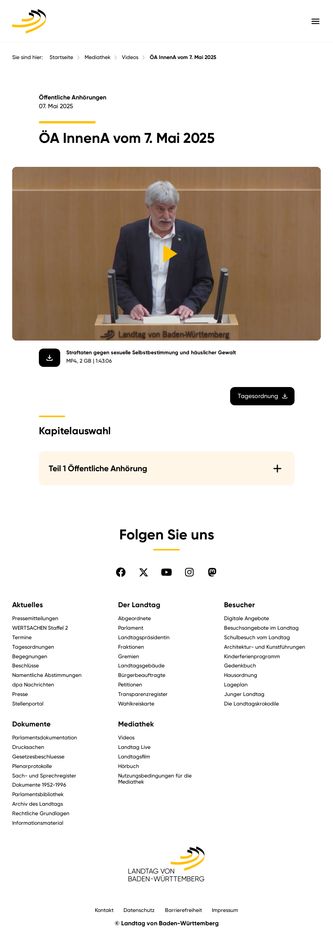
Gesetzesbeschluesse (38, 756)
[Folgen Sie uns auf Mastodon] (212, 572)
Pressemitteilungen (35, 618)
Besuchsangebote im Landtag (261, 627)
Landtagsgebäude (141, 665)
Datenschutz (139, 910)
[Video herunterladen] (49, 357)
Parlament (130, 627)
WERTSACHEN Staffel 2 (40, 627)
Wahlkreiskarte (136, 703)
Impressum (225, 910)
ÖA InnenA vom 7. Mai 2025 (183, 57)
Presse (20, 694)
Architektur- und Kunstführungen (264, 646)
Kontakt (104, 910)
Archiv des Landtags (37, 803)
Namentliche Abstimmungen (47, 675)
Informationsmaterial (37, 822)
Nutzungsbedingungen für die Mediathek (155, 778)
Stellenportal (27, 703)
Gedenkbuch (240, 665)
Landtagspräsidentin (144, 637)
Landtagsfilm (134, 756)
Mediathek (97, 57)
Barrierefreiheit (183, 910)
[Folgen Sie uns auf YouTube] (166, 572)
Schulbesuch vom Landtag (257, 637)
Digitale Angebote (246, 618)
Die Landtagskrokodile (251, 703)
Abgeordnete (134, 618)
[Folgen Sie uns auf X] (143, 572)
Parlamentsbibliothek (38, 794)
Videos (130, 57)
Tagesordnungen (33, 646)
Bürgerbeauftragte (141, 675)
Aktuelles (27, 605)
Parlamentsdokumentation (44, 737)
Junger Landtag (244, 694)
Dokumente (31, 724)
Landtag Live (134, 747)
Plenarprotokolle (32, 766)
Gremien (128, 656)
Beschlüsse (25, 665)
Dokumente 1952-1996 (39, 784)
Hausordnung (240, 675)
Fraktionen (131, 646)
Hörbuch (128, 766)
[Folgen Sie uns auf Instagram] (189, 572)
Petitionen (130, 684)
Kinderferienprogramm (252, 656)
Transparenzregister (143, 694)
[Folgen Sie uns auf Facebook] (120, 572)
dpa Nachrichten (33, 684)
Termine (22, 637)
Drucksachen (28, 747)
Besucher (239, 605)
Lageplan (236, 684)
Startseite (61, 57)
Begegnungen (29, 656)
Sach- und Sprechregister (44, 775)
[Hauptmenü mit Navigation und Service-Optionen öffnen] (315, 21)
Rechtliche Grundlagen (40, 813)
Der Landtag (139, 605)
